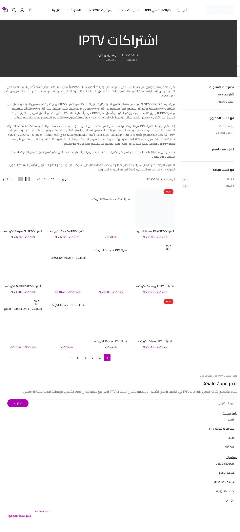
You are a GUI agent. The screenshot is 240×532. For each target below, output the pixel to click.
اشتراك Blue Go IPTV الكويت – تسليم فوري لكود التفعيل (67, 233)
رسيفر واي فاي (225, 101)
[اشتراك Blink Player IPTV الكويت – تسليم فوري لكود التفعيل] (111, 191)
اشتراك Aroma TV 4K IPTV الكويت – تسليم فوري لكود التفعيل (155, 233)
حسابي (230, 437)
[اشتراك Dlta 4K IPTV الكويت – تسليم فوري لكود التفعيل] (155, 317)
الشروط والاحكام (225, 463)
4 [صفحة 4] (85, 357)
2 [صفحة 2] (100, 357)
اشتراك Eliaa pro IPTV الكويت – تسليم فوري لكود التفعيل (67, 307)
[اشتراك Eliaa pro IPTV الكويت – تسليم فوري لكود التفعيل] (67, 299)
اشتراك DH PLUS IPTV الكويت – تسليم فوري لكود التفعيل (23, 288)
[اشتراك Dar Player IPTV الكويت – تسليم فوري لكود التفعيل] (67, 248)
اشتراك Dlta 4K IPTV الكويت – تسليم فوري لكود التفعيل (155, 343)
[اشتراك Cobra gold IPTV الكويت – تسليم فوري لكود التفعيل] (155, 262)
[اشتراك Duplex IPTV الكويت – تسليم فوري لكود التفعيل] (111, 317)
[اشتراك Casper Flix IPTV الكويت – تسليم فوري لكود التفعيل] (23, 208)
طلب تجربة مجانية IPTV (221, 428)
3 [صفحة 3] (92, 357)
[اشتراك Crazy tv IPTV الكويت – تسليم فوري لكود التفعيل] (111, 244)
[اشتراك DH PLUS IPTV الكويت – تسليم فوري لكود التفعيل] (23, 262)
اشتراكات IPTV (226, 94)
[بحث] (14, 10)
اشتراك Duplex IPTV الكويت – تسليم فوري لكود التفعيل (111, 343)
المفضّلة (229, 446)
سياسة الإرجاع (227, 472)
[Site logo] (220, 9)
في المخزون (223, 133)
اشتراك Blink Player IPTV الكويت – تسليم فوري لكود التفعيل (110, 201)
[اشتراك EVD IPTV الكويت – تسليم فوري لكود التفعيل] (23, 301)
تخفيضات (224, 126)
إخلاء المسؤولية (225, 491)
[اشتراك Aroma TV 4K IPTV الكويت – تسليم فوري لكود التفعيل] (155, 208)
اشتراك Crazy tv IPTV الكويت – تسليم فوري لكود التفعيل (110, 252)
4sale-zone (41, 511)
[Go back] (164, 40)
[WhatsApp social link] (30, 10)
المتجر (231, 419)
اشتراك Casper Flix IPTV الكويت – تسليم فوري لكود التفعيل (23, 233)
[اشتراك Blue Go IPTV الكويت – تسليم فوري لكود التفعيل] (67, 208)
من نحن (230, 500)
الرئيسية (170, 179)
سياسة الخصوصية (224, 481)
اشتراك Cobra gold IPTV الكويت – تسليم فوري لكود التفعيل (155, 288)
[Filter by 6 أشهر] (211, 186)
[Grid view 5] (20, 179)
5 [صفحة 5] (78, 357)
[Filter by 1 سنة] (211, 179)
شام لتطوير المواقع (19, 515)
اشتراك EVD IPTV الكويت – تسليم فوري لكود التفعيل (23, 310)
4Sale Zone (215, 383)
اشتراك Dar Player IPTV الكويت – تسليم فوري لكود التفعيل (67, 259)
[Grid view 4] (27, 179)
